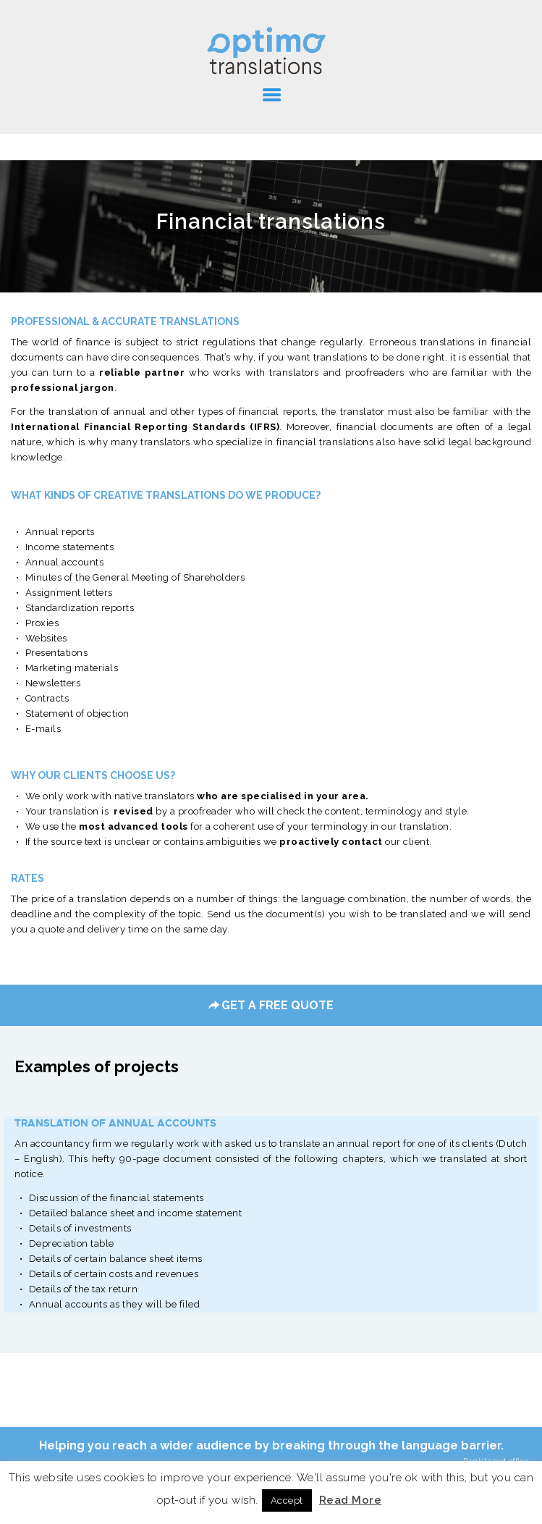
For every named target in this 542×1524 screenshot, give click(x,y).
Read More (350, 1500)
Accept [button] (287, 1500)
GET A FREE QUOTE (271, 1005)
